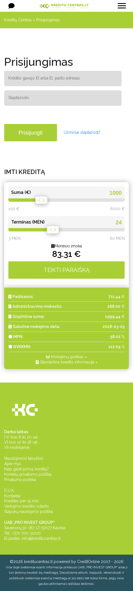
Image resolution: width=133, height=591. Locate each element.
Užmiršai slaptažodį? (82, 132)
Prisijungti (30, 133)
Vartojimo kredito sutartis (26, 506)
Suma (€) (21, 192)
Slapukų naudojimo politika (28, 511)
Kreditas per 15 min (21, 501)
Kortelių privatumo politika (27, 474)
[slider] (41, 200)
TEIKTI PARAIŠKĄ (67, 270)
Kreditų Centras (18, 20)
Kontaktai (12, 496)
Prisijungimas (48, 20)
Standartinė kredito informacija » (67, 362)
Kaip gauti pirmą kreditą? (26, 469)
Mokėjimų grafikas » (66, 357)
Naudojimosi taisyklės (23, 458)
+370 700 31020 (26, 533)
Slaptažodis (18, 97)
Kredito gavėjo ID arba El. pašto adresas (44, 78)
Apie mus (12, 463)
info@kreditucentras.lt (41, 538)
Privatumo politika (20, 479)
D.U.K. (9, 490)
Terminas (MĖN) (27, 222)
